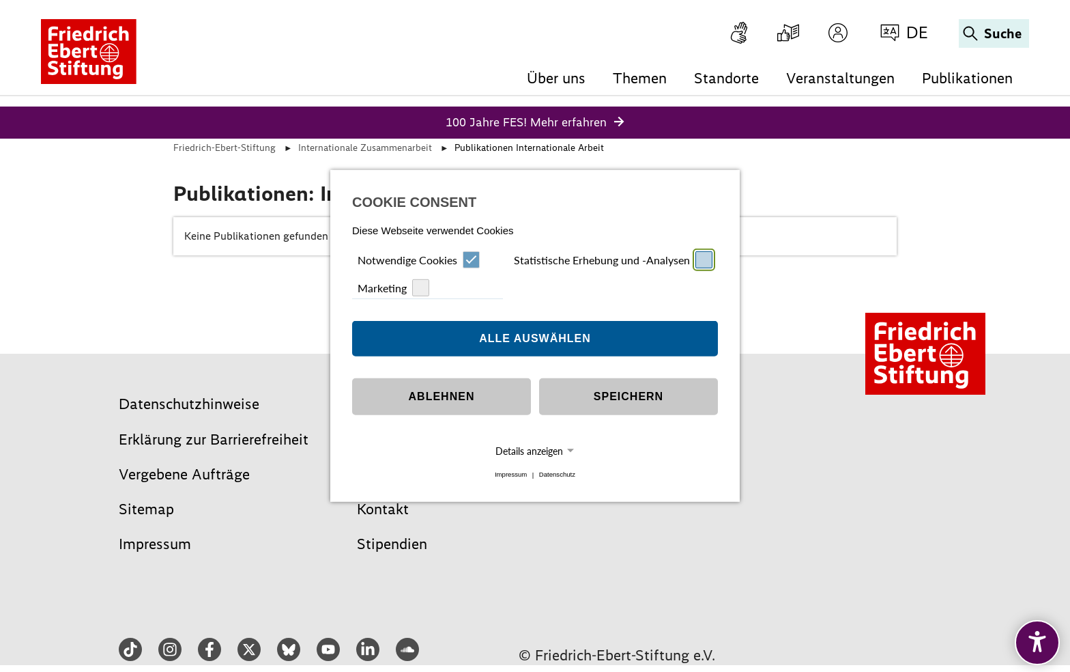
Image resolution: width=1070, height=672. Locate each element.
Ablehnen (442, 396)
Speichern (628, 396)
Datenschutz (557, 475)
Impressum (511, 475)
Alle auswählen (535, 338)
